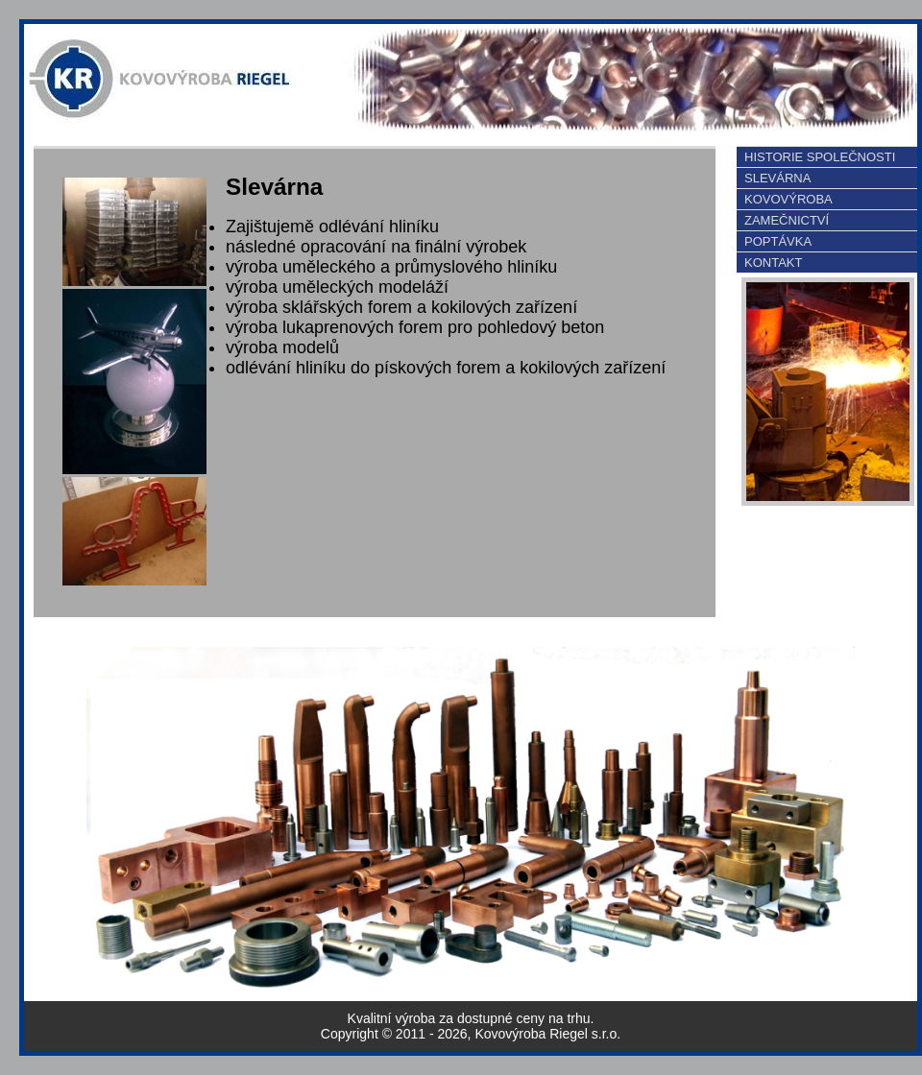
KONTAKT (773, 262)
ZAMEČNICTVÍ (786, 220)
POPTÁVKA (778, 241)
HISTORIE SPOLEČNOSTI (819, 157)
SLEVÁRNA (777, 178)
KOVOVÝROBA (788, 199)
